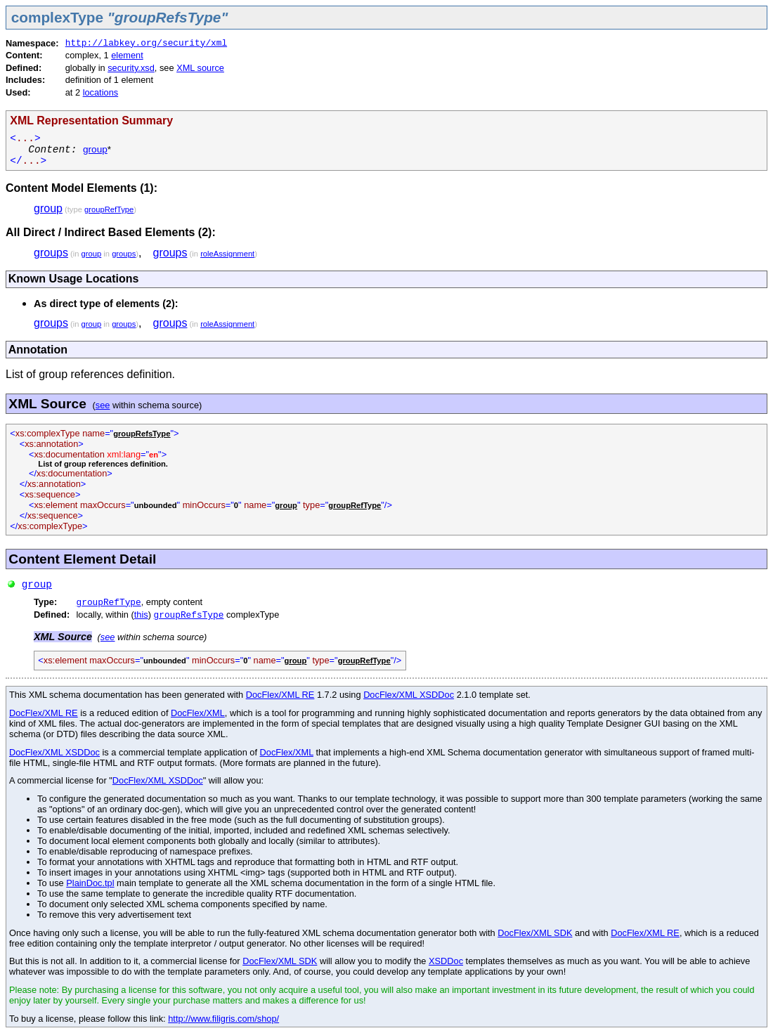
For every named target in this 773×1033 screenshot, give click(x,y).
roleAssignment (227, 253)
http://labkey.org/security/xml (146, 43)
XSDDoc (446, 961)
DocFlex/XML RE (280, 694)
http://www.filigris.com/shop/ (223, 1018)
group (95, 149)
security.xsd (131, 68)
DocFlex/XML (198, 713)
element (127, 55)
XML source (200, 68)
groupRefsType (189, 615)
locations (101, 92)
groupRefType (109, 209)
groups (51, 253)
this (141, 614)
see (103, 405)
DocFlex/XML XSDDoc (408, 694)
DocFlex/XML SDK (535, 933)
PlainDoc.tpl (90, 883)
